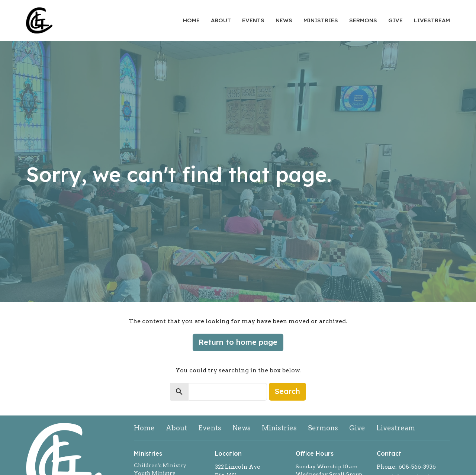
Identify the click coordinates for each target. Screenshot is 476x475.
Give (395, 20)
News (284, 20)
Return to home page (238, 342)
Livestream (432, 20)
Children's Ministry (160, 465)
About (221, 20)
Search (287, 391)
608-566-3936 (417, 466)
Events (253, 20)
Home (191, 20)
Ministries (320, 20)
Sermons (363, 20)
